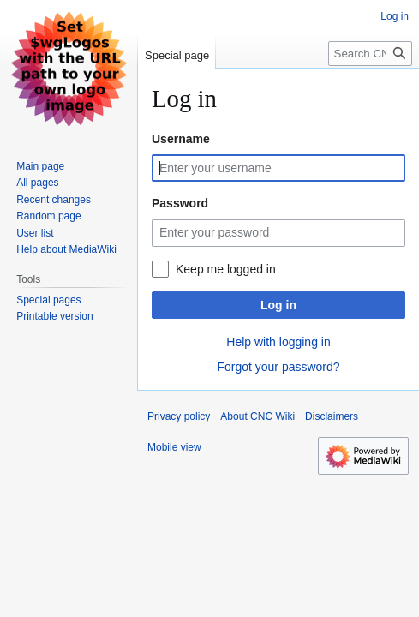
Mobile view (174, 447)
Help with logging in (278, 342)
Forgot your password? (278, 367)
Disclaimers (331, 416)
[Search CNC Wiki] (370, 53)
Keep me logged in (226, 269)
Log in (278, 305)
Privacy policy (178, 416)
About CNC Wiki (257, 416)
